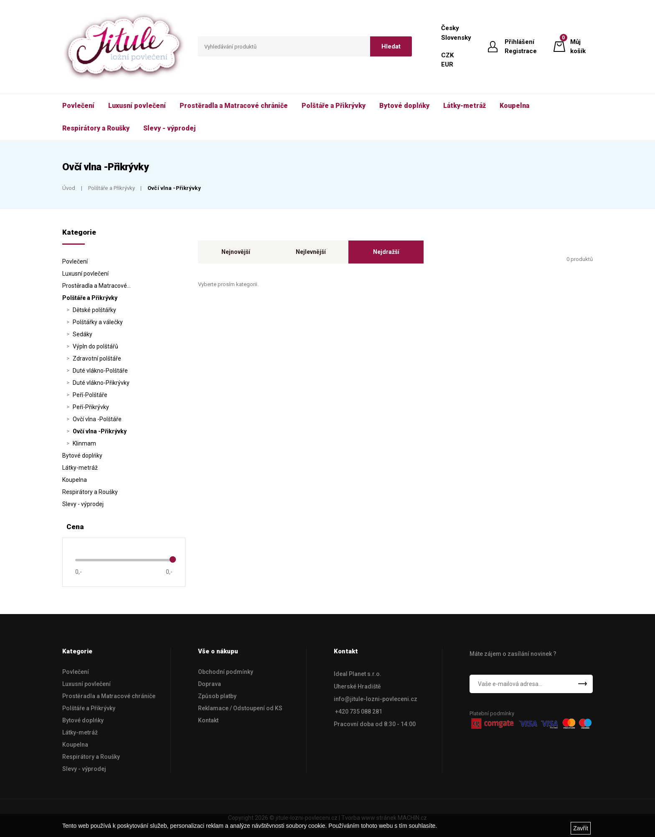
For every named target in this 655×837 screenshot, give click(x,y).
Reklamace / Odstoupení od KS (240, 708)
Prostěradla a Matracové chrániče (108, 696)
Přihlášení (519, 42)
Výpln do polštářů (95, 346)
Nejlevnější (311, 251)
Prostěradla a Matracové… (96, 285)
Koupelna (74, 479)
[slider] (173, 559)
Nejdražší (386, 251)
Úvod (69, 188)
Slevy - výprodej (83, 504)
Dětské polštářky (94, 310)
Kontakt (208, 720)
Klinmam (84, 443)
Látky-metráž (80, 467)
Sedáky (82, 334)
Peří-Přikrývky (91, 407)
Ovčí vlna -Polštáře (97, 419)
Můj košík (578, 46)
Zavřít (580, 828)
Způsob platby (217, 696)
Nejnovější (235, 251)
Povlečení (75, 261)
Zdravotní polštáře (97, 358)
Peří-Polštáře (90, 395)
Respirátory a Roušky (90, 492)
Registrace (521, 51)
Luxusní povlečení (85, 273)
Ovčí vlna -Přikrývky (174, 188)
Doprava (209, 684)
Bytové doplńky (82, 455)
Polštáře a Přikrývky (111, 188)
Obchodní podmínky (225, 671)
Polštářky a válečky (98, 322)
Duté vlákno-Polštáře (100, 370)
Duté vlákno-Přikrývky (101, 382)
